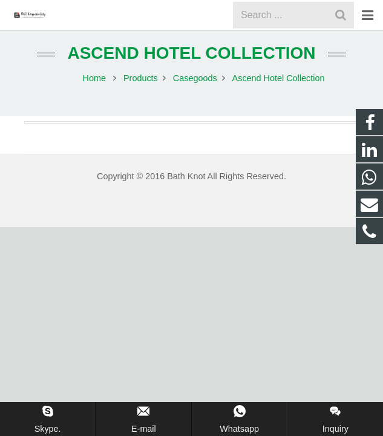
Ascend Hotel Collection (191, 65)
